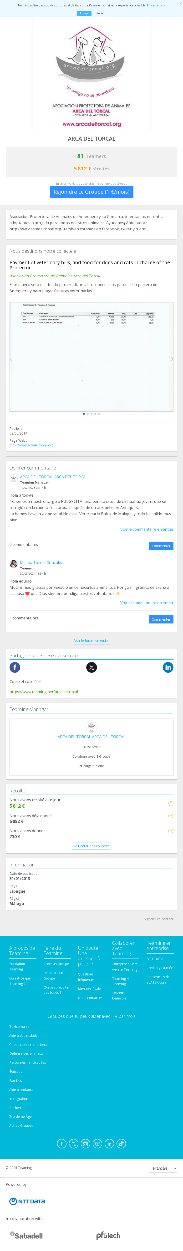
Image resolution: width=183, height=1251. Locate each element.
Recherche (17, 1107)
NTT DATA (155, 958)
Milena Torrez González (41, 562)
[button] (84, 414)
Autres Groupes (21, 1125)
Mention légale (89, 988)
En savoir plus (156, 5)
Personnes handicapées (27, 1062)
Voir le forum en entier (91, 640)
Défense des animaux (26, 1053)
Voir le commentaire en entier (146, 529)
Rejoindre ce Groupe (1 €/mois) (92, 191)
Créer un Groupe (56, 963)
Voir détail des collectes (91, 846)
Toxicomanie (19, 1026)
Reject (101, 13)
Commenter (161, 546)
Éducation (17, 1071)
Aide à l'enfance (21, 1089)
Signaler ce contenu (159, 919)
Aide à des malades (24, 1035)
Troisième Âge (20, 1116)
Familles (15, 1080)
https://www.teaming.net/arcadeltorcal (44, 691)
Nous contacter (90, 997)
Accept (84, 13)
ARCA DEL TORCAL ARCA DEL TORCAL (54, 477)
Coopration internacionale (29, 1044)
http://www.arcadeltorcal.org (31, 445)
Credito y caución (160, 967)
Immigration (18, 1098)
